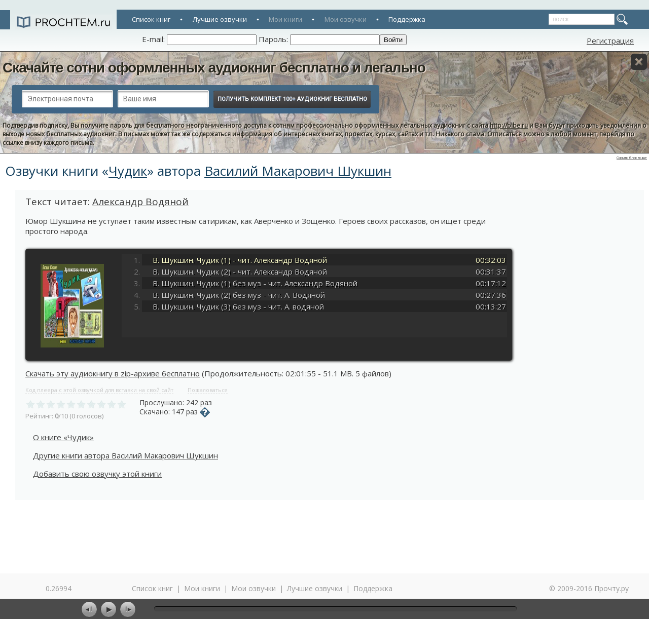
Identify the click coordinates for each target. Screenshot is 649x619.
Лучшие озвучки (220, 19)
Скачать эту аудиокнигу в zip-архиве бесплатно (112, 373)
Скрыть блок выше (632, 158)
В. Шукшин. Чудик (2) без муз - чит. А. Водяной (239, 295)
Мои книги (285, 19)
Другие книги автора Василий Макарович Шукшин (125, 455)
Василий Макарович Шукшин (297, 171)
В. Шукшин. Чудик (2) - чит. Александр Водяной (240, 271)
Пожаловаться (208, 390)
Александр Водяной (140, 201)
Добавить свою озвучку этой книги (97, 474)
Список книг (151, 19)
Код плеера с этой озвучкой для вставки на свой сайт (99, 390)
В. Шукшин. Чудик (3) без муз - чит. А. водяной (238, 306)
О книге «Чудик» (63, 437)
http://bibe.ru (509, 125)
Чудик (128, 171)
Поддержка (406, 19)
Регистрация (610, 40)
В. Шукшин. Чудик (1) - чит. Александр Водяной (240, 260)
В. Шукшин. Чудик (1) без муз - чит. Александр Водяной (255, 283)
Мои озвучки (345, 19)
